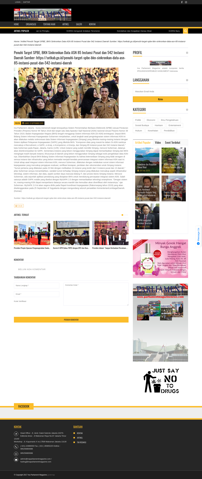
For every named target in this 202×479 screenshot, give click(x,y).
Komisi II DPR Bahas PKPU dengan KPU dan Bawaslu (71, 248)
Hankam (159, 125)
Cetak (19, 206)
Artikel (65, 24)
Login (17, 2)
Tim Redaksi (81, 442)
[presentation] (36, 308)
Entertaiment (175, 125)
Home (16, 24)
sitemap (52, 475)
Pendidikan (169, 130)
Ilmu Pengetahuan (169, 120)
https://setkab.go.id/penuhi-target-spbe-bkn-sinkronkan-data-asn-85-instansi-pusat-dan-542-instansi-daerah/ (66, 198)
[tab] (143, 142)
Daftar (26, 2)
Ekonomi (151, 120)
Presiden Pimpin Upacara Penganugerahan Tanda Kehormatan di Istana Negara (32, 248)
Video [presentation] (158, 142)
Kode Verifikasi (20, 301)
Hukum (138, 130)
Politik (17, 123)
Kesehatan (153, 130)
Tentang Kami (49, 24)
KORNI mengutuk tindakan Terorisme (85, 31)
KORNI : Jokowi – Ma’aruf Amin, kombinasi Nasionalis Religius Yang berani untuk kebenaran (147, 191)
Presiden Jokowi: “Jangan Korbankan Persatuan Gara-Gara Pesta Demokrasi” (110, 248)
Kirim (160, 99)
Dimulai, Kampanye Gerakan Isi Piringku (171, 194)
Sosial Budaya (142, 125)
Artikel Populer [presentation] (143, 142)
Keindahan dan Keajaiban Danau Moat (137, 31)
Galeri (79, 24)
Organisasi (31, 24)
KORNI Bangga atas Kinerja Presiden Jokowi (173, 166)
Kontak (92, 24)
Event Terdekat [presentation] (172, 142)
